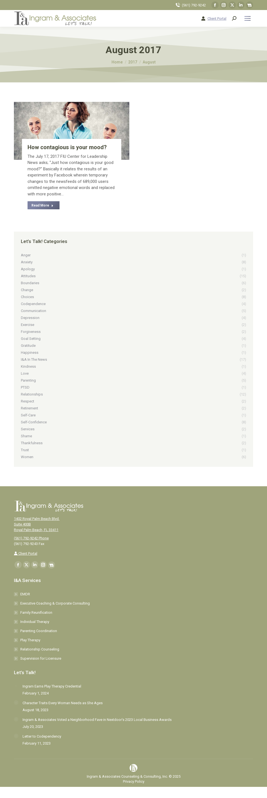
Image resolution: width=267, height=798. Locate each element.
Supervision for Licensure (40, 658)
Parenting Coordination (38, 631)
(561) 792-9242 (194, 5)
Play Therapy (30, 640)
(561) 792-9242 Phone (31, 538)
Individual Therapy (34, 622)
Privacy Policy (133, 781)
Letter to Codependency (42, 736)
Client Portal (216, 18)
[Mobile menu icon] (247, 18)
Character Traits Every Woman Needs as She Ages (63, 703)
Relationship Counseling (39, 649)
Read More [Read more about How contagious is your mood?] (42, 205)
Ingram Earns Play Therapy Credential (52, 686)
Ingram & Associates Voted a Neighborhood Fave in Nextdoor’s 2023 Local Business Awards (97, 720)
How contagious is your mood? (67, 147)
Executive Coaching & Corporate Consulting (55, 603)
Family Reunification (36, 612)
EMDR (25, 594)
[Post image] (16, 686)
